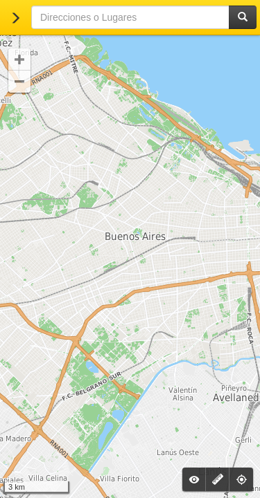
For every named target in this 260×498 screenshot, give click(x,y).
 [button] (19, 81)
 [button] (19, 59)
